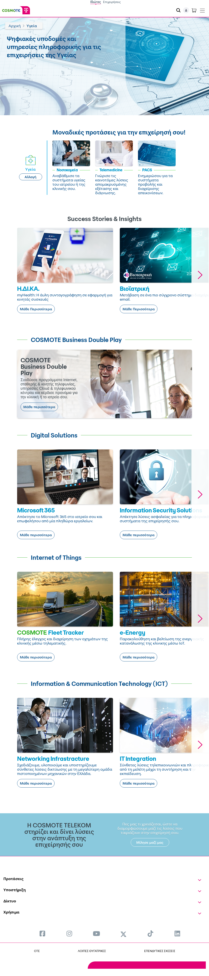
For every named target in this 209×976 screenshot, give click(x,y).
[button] (200, 275)
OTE (37, 951)
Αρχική (15, 26)
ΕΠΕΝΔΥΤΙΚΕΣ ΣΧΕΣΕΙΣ (159, 951)
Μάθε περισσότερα (39, 407)
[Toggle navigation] (202, 9)
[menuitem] (42, 933)
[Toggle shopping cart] (194, 10)
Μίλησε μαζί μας (149, 842)
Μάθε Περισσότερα (36, 309)
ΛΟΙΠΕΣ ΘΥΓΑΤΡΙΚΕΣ (92, 951)
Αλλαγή (30, 177)
